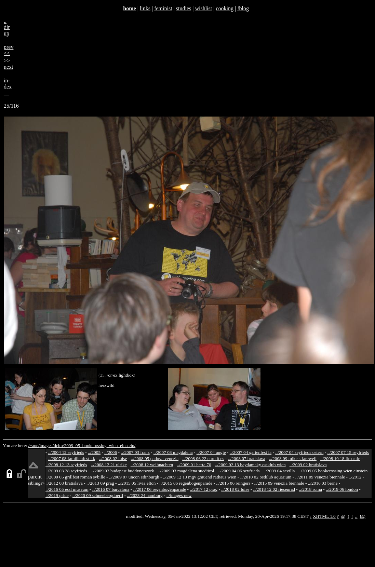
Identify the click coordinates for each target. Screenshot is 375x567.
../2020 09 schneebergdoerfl (97, 495)
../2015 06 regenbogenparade (186, 483)
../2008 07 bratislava (246, 458)
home (129, 8)
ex (115, 375)
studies (183, 8)
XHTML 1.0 (324, 516)
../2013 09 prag (100, 483)
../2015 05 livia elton (137, 483)
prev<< (8, 50)
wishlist (203, 8)
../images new (179, 495)
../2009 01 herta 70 (194, 464)
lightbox (126, 375)
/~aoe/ (34, 445)
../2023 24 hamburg (145, 495)
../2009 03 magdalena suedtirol (186, 470)
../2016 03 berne (323, 483)
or (110, 375)
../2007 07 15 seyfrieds (348, 452)
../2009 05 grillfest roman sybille (75, 477)
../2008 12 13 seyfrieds (66, 464)
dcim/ (59, 445)
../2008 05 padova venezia (155, 458)
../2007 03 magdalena (173, 452)
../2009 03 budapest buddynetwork (122, 470)
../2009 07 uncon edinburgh (134, 477)
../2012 (355, 477)
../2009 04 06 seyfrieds (239, 470)
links (145, 8)
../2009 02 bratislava (308, 464)
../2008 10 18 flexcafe (340, 458)
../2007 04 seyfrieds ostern (299, 452)
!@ (362, 516)
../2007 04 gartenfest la (251, 452)
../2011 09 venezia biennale (320, 477)
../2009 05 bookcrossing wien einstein (332, 470)
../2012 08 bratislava (64, 483)
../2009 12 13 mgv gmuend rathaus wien (200, 477)
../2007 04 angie (211, 452)
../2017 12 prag (203, 489)
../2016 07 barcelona (111, 489)
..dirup (7, 27)
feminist (163, 8)
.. (356, 516)
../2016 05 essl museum (67, 489)
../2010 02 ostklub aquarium (266, 477)
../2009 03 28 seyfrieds (66, 470)
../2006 (110, 452)
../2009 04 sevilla (279, 470)
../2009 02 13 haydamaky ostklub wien (250, 464)
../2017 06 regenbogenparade (159, 489)
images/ (47, 445)
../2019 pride (57, 495)
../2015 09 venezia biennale (279, 483)
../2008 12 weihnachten (152, 464)
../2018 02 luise (235, 489)
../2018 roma (310, 489)
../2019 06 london (342, 489)
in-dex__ (8, 87)
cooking (224, 8)
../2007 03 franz (135, 452)
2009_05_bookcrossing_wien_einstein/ (99, 445)
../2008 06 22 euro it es (203, 458)
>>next (8, 64)
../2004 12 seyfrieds (66, 452)
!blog (243, 8)
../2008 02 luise (113, 458)
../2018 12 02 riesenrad (274, 489)
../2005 (94, 452)
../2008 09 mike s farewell (293, 458)
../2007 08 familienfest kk (71, 458)
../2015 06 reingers (233, 483)
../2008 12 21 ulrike (109, 464)
